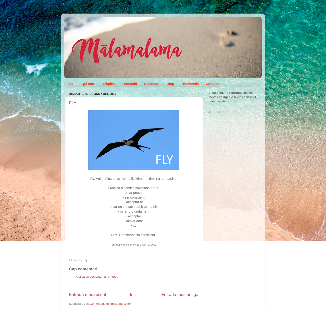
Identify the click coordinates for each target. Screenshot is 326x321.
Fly (86, 260)
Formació (129, 84)
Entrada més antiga (179, 294)
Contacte (213, 84)
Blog (170, 84)
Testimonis (190, 84)
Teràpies (108, 84)
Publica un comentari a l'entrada (96, 276)
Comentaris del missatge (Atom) (112, 303)
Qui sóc (88, 84)
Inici (71, 84)
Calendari (151, 84)
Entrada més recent (87, 294)
